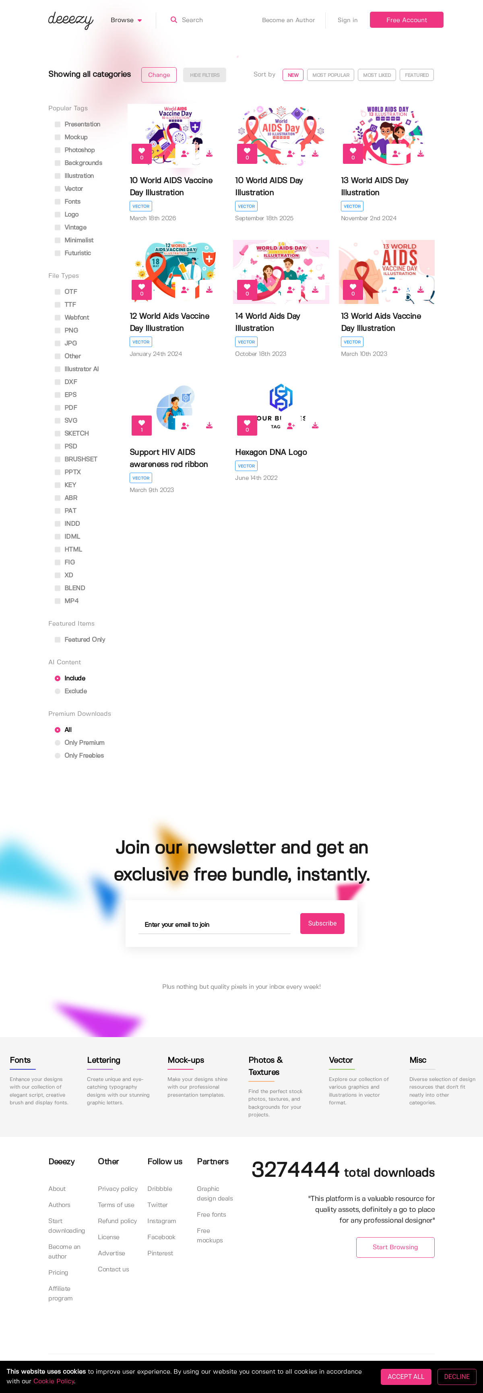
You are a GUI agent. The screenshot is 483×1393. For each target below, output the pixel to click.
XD (64, 575)
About (57, 1189)
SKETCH (72, 434)
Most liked (377, 75)
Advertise (111, 1253)
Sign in (348, 20)
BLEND (70, 588)
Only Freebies (79, 756)
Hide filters (204, 75)
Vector (140, 207)
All (63, 730)
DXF (66, 382)
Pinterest (160, 1253)
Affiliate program (60, 1294)
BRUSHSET (76, 460)
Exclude (71, 691)
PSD (66, 447)
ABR (66, 498)
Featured (417, 75)
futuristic (73, 253)
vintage (70, 228)
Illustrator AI (77, 369)
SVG (66, 421)
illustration (74, 176)
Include (70, 679)
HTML (68, 550)
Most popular (330, 75)
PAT (65, 511)
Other (67, 356)
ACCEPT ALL (406, 1377)
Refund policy (117, 1221)
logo (66, 215)
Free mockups (210, 1236)
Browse (133, 20)
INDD (67, 524)
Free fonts (211, 1215)
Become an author (64, 1252)
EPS (65, 395)
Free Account (406, 20)
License (109, 1237)
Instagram (161, 1221)
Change (159, 75)
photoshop (75, 150)
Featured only (80, 640)
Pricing (58, 1273)
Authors (59, 1205)
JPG (65, 344)
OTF (66, 292)
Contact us (113, 1270)
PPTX (68, 472)
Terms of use (116, 1205)
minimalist (74, 241)
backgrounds (78, 163)
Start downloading (66, 1226)
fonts (67, 202)
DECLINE (457, 1377)
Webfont (72, 318)
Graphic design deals (215, 1194)
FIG (64, 563)
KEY (65, 485)
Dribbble (159, 1189)
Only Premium (80, 743)
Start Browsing (395, 1247)
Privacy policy (117, 1189)
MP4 (66, 601)
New (293, 75)
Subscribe (322, 923)
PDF (66, 408)
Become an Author (294, 20)
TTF (65, 305)
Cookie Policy (53, 1382)
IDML (67, 537)
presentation (77, 125)
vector (69, 189)
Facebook (161, 1237)
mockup (71, 137)
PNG (66, 331)
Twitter (157, 1205)
